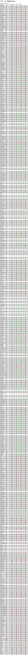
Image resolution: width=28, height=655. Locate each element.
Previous (1, 4)
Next (20, 4)
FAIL (12, 9)
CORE (12, 433)
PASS (12, 13)
